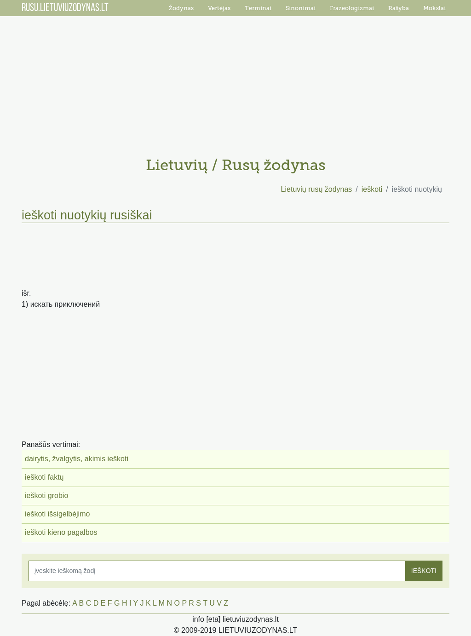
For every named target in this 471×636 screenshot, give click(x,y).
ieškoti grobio (46, 495)
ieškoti (372, 189)
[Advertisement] (235, 82)
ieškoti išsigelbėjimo (57, 514)
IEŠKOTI (424, 570)
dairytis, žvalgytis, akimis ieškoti (76, 459)
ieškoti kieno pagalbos (61, 532)
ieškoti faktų (44, 477)
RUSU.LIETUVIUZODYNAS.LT (65, 8)
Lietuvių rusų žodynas (316, 189)
